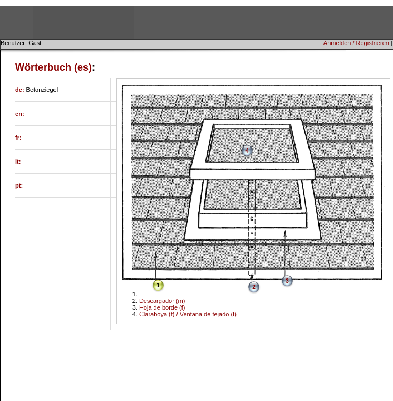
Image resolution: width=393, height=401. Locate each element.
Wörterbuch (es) (53, 67)
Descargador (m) (162, 300)
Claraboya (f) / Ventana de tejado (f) (188, 314)
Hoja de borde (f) (162, 307)
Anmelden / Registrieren (356, 43)
